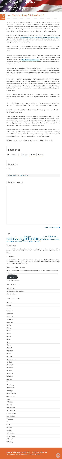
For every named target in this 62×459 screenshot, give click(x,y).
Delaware (10, 322)
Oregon (9, 404)
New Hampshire (11, 382)
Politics (23, 261)
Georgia (9, 328)
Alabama (9, 302)
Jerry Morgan (12, 175)
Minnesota (10, 365)
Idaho (9, 333)
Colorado (10, 316)
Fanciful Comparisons (35, 260)
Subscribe (12, 277)
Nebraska (10, 376)
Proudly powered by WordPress (15, 454)
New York (10, 390)
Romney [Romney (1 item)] (16, 241)
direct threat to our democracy (30, 59)
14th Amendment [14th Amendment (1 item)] (10, 237)
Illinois (9, 336)
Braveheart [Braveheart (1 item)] (20, 237)
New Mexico (10, 387)
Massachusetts (11, 359)
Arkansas (10, 311)
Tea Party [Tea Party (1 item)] (20, 241)
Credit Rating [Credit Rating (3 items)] (13, 239)
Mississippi (10, 367)
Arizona (9, 308)
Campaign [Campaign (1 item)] (33, 237)
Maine (9, 353)
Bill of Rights (10, 288)
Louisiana (10, 350)
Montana (10, 373)
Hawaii (9, 331)
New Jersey (10, 385)
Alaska (9, 305)
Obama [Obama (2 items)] (11, 241)
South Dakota (11, 416)
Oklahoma (10, 402)
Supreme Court (46, 261)
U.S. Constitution (12, 294)
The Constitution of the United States (31, 7)
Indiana (9, 339)
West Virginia (11, 436)
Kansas (9, 345)
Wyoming (10, 442)
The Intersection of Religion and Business (24, 251)
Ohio (8, 399)
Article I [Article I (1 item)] (16, 237)
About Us (15, 7)
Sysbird (38, 454)
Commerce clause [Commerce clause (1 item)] (39, 237)
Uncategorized (24, 175)
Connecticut (10, 319)
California (10, 313)
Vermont (9, 427)
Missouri (9, 370)
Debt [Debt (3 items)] (22, 239)
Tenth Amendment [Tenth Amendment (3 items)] (31, 241)
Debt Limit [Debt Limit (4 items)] (31, 238)
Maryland (10, 356)
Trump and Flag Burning (51, 227)
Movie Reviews (13, 261)
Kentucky (10, 348)
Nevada (9, 379)
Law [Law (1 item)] (54, 239)
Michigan (9, 362)
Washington (10, 433)
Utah (8, 424)
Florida (9, 325)
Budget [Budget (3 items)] (27, 236)
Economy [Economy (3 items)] (41, 239)
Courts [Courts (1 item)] (57, 237)
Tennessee (10, 419)
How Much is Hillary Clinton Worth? (18, 249)
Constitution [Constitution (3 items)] (50, 236)
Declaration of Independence (15, 291)
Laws (57, 260)
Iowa (8, 342)
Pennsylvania (11, 407)
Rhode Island (11, 410)
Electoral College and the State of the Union (20, 10)
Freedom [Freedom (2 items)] (49, 239)
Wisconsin (10, 439)
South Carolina (11, 413)
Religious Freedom (34, 261)
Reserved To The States (21, 2)
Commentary (22, 260)
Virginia (9, 430)
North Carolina (11, 393)
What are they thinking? (19, 263)
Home (8, 7)
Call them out (11, 260)
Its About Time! (48, 260)
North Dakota (11, 396)
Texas (9, 422)
